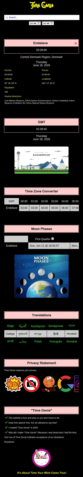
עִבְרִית (38, 333)
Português (56, 341)
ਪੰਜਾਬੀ (10, 341)
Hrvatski (72, 333)
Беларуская (56, 325)
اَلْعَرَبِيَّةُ (22, 325)
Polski (38, 341)
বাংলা (72, 325)
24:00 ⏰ (48, 23)
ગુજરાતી (22, 333)
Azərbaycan (38, 326)
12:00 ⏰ (35, 23)
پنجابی (22, 341)
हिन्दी (55, 333)
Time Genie (41, 5)
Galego (10, 333)
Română (72, 341)
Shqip (10, 325)
